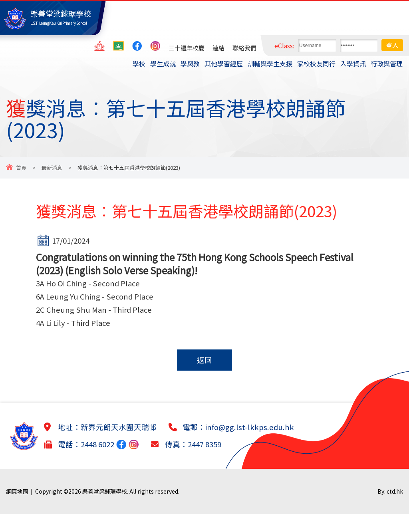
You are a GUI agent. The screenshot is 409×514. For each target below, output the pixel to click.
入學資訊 (353, 63)
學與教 (190, 63)
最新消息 (52, 167)
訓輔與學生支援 (270, 63)
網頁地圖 (17, 491)
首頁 (21, 167)
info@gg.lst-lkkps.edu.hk (249, 427)
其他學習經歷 (223, 63)
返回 (204, 360)
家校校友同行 (316, 63)
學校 (139, 63)
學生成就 (163, 63)
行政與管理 (387, 63)
